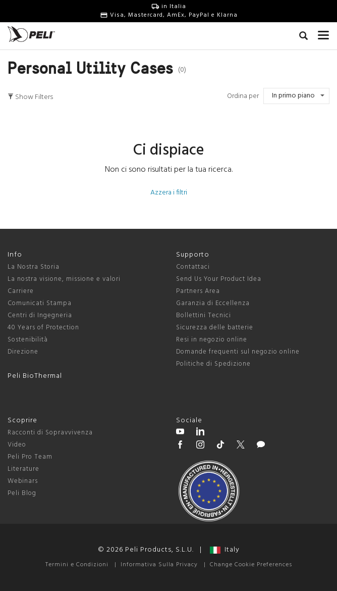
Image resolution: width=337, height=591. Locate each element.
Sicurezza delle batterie (214, 327)
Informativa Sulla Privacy (159, 565)
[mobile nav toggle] (323, 33)
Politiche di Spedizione (213, 364)
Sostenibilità (28, 339)
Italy (225, 550)
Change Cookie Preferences (251, 565)
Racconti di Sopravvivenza (50, 432)
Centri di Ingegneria (40, 315)
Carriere (21, 291)
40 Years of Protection (43, 327)
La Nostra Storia (34, 267)
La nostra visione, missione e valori (64, 279)
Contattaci (193, 267)
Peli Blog (22, 493)
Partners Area (198, 291)
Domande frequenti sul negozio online (238, 352)
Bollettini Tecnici (203, 315)
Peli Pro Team (30, 457)
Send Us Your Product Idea (218, 279)
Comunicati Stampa (40, 303)
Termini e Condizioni (76, 565)
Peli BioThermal (35, 376)
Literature (23, 469)
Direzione (23, 352)
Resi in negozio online (211, 339)
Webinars (23, 481)
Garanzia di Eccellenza (213, 303)
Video (17, 444)
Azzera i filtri (168, 193)
